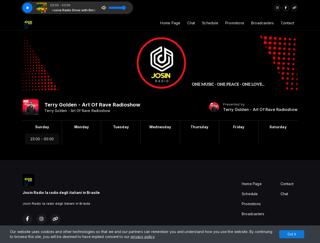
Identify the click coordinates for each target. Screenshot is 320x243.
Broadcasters (262, 23)
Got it (292, 234)
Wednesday (160, 127)
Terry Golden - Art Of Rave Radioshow (260, 109)
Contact (287, 23)
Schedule (210, 23)
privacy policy (142, 236)
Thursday (199, 127)
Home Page (170, 23)
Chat (191, 23)
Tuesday (121, 127)
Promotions (234, 23)
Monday (81, 127)
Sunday (42, 127)
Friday (238, 127)
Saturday (278, 127)
